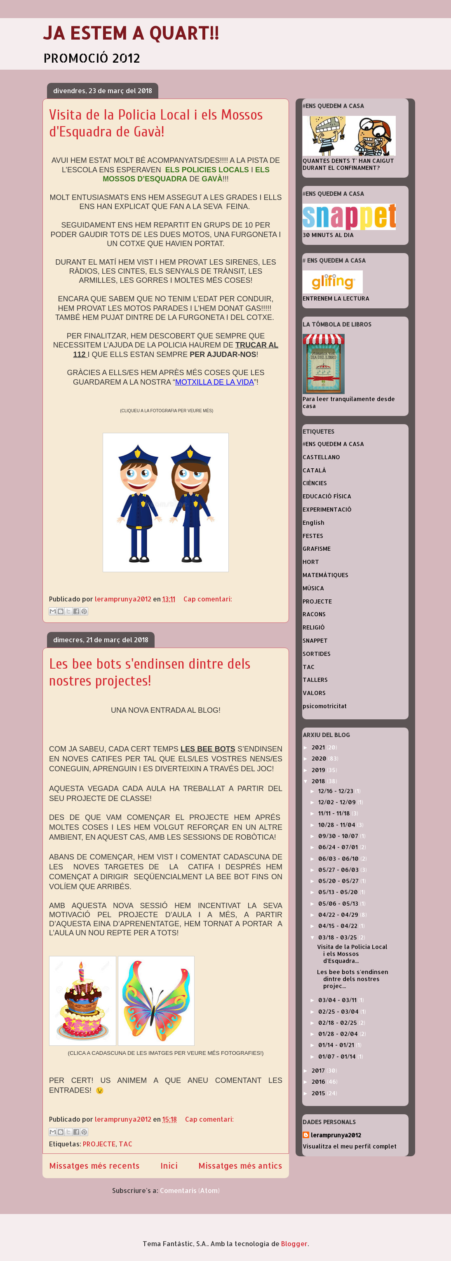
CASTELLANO (321, 456)
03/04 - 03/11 (338, 999)
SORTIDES (317, 653)
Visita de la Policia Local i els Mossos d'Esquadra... (352, 953)
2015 (319, 1093)
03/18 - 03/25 (338, 937)
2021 (319, 747)
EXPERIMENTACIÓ (327, 509)
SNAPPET (315, 640)
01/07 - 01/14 (337, 1056)
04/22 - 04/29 (339, 914)
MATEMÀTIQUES (325, 574)
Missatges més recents (94, 1165)
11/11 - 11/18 (335, 813)
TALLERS (315, 679)
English (313, 522)
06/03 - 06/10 (339, 858)
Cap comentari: (207, 598)
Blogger (294, 1243)
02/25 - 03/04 (339, 1011)
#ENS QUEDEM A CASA (333, 443)
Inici (169, 1165)
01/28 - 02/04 (338, 1033)
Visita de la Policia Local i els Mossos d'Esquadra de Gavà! (156, 123)
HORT (311, 561)
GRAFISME (317, 548)
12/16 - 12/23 (336, 790)
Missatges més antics (240, 1165)
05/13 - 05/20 (338, 891)
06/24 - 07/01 (338, 846)
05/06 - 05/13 (339, 903)
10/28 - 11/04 (337, 824)
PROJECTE (99, 1143)
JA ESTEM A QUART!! (130, 33)
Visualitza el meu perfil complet (350, 1146)
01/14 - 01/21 (337, 1044)
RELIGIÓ (314, 627)
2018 (319, 780)
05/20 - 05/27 (339, 880)
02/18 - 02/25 (338, 1022)
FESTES (313, 535)
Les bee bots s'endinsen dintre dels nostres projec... (352, 978)
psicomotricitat (325, 705)
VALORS (314, 692)
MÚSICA (313, 588)
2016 (319, 1081)
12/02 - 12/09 (337, 801)
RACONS (314, 614)
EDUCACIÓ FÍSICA (327, 496)
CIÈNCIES (315, 482)
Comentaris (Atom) (190, 1190)
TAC (125, 1143)
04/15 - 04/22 (338, 925)
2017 (319, 1070)
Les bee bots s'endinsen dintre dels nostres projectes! (150, 672)
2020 (320, 758)
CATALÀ (314, 470)
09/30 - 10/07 (339, 835)
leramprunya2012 (336, 1135)
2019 (319, 769)
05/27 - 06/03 (339, 869)
